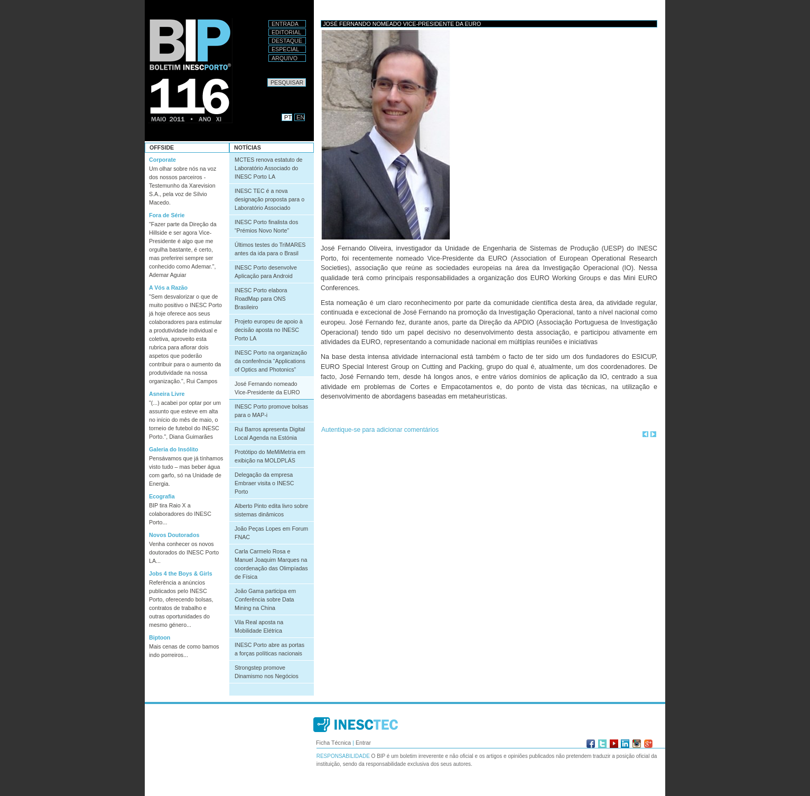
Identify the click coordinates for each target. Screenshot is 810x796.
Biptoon (159, 637)
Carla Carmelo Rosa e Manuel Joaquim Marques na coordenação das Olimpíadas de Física (271, 564)
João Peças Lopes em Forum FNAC (271, 532)
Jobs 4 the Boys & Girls (180, 573)
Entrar (363, 742)
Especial (285, 49)
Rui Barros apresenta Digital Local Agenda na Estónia (270, 433)
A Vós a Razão (168, 287)
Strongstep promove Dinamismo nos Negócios (267, 671)
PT (288, 117)
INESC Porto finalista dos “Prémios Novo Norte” (266, 226)
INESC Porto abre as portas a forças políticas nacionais (269, 649)
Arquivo (284, 58)
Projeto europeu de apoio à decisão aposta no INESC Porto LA (269, 329)
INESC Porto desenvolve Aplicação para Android (266, 271)
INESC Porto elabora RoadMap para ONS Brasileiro (261, 298)
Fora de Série (167, 215)
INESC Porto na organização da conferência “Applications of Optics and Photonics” (271, 361)
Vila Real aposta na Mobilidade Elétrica (259, 626)
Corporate (162, 159)
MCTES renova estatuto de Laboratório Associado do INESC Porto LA (269, 168)
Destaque (287, 41)
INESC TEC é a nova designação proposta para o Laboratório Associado (269, 199)
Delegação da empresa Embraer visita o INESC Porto (264, 483)
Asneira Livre (167, 394)
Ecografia (162, 496)
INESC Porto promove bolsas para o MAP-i (271, 410)
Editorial (286, 32)
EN (300, 117)
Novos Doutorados (174, 535)
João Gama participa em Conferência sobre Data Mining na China (265, 599)
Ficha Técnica (333, 742)
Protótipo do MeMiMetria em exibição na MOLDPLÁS (270, 456)
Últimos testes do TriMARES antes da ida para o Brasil (270, 249)
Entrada (285, 24)
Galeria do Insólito (173, 449)
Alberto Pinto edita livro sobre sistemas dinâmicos (271, 510)
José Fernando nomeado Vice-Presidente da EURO (267, 388)
